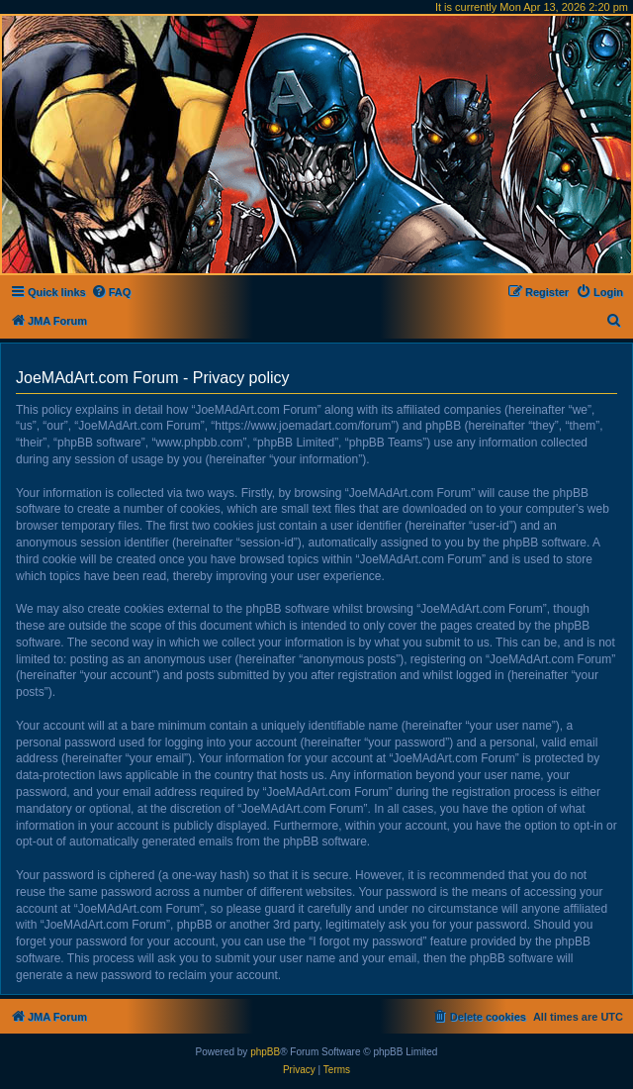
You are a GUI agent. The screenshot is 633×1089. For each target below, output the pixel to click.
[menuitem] (111, 292)
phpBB (265, 1051)
